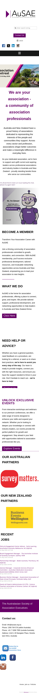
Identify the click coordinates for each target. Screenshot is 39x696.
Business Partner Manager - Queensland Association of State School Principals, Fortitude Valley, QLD (19, 578)
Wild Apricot (26, 692)
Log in (21, 40)
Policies (33, 684)
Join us (27, 684)
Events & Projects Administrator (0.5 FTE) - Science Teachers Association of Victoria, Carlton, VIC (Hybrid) (18, 585)
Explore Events (12, 448)
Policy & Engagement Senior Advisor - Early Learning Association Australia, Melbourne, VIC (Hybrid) (18, 547)
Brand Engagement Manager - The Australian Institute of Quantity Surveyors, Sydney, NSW (19, 554)
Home (22, 684)
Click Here (9, 315)
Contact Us (19, 35)
